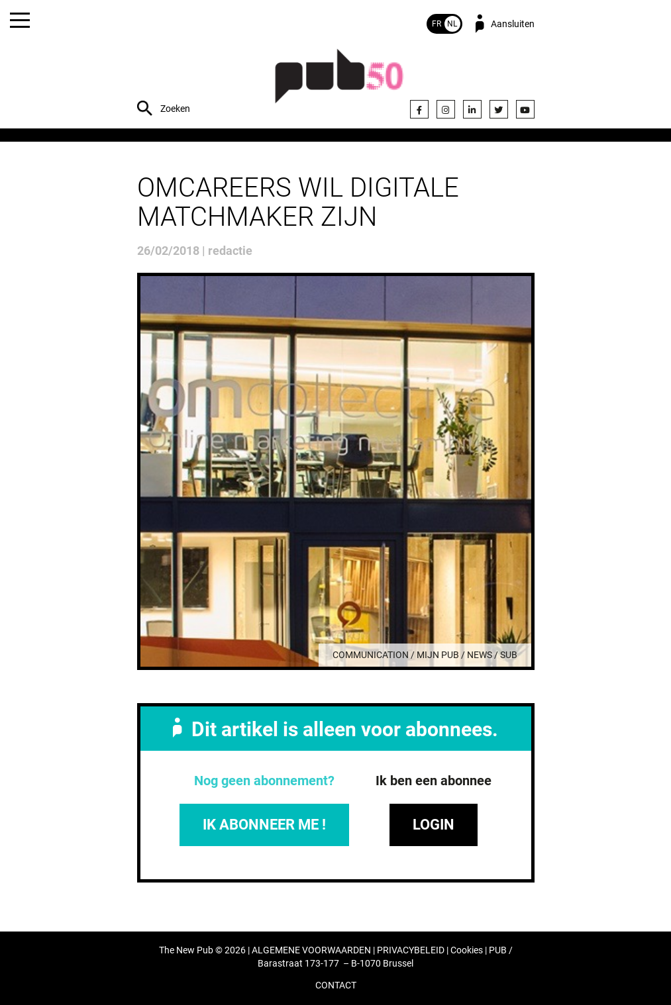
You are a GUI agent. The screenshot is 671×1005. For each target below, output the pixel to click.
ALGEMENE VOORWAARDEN (311, 950)
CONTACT (335, 985)
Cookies (466, 950)
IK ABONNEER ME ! (264, 824)
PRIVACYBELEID (410, 950)
